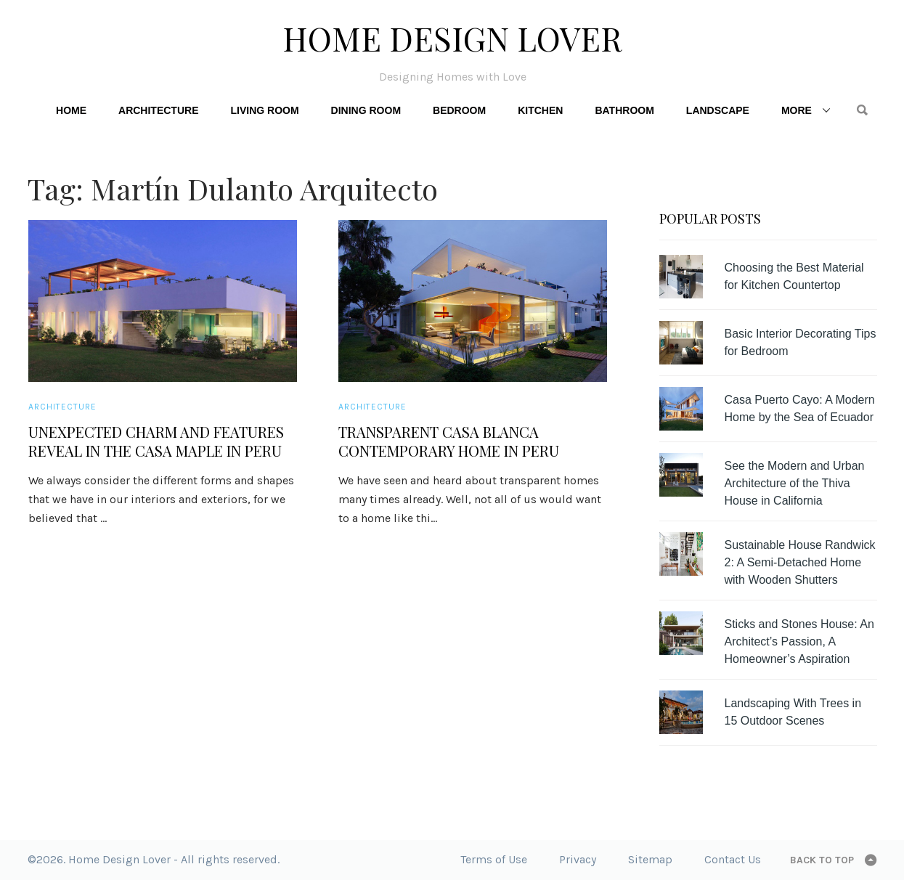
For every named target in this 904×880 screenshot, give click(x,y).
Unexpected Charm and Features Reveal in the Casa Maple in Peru (156, 441)
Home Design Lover (452, 38)
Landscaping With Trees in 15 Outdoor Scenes (793, 712)
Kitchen (540, 110)
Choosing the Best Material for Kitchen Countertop (794, 276)
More (796, 110)
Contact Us (732, 859)
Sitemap (650, 859)
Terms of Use (493, 859)
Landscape (717, 110)
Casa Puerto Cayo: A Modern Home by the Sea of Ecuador (800, 408)
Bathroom (624, 110)
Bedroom (459, 110)
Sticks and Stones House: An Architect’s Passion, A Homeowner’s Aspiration (799, 641)
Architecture (158, 110)
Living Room (264, 110)
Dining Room (366, 110)
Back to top (822, 860)
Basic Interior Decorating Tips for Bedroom (800, 342)
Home (71, 110)
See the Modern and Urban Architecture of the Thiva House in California (795, 483)
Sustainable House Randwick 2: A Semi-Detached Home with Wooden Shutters (800, 562)
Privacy (577, 859)
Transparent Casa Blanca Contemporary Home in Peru (448, 441)
